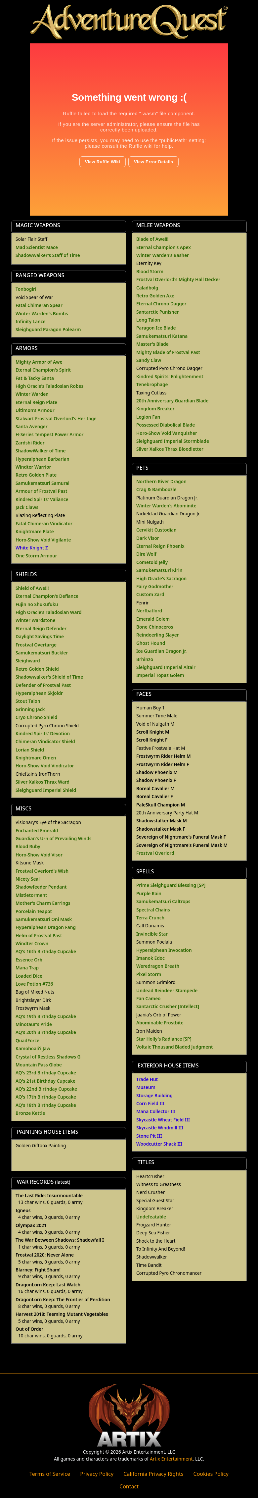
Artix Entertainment (171, 1459)
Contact (129, 1486)
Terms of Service (49, 1473)
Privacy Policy (96, 1473)
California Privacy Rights (153, 1473)
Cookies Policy (211, 1473)
